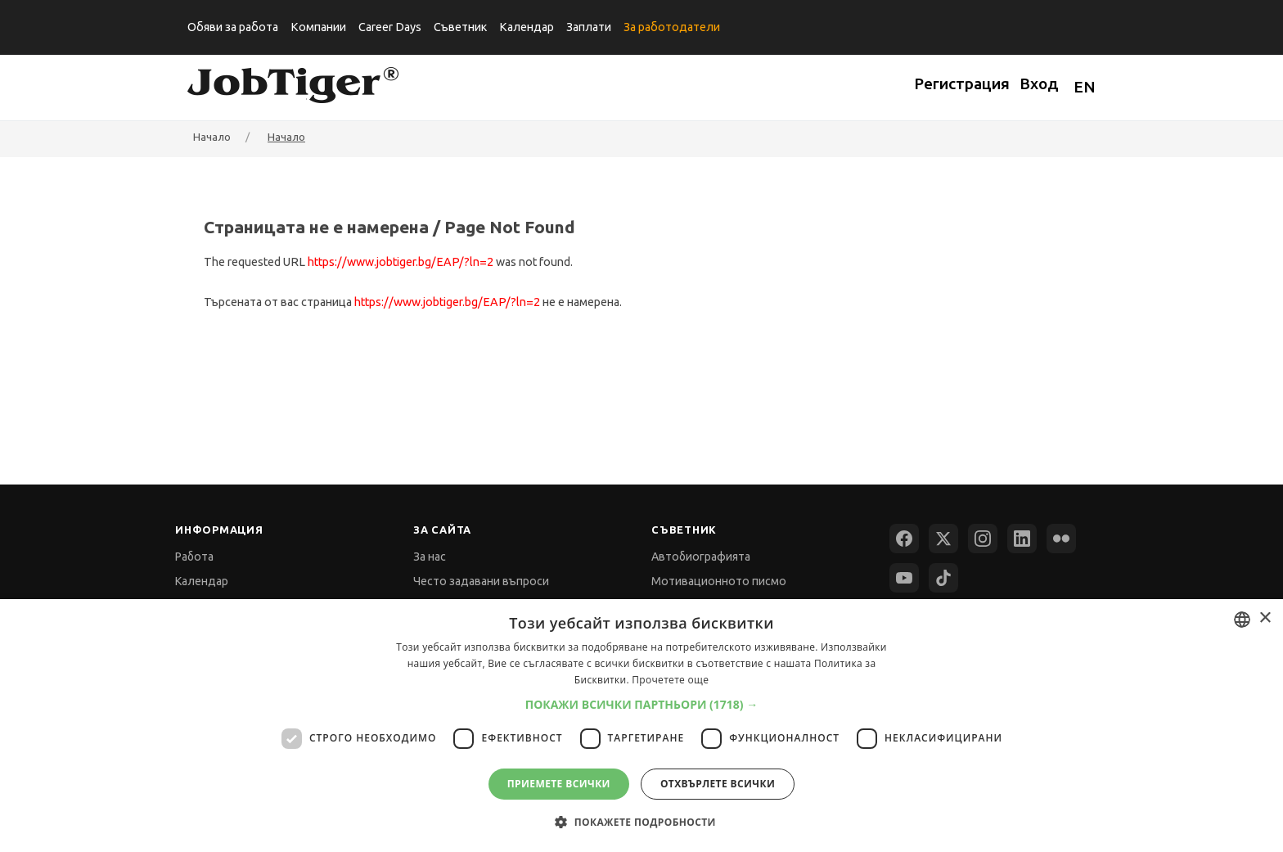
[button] (642, 704)
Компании (318, 27)
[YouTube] (904, 578)
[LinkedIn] (1022, 538)
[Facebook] (904, 538)
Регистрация (962, 83)
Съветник (460, 27)
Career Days (389, 27)
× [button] (1264, 618)
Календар (526, 27)
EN (1085, 87)
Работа (194, 556)
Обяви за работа (232, 27)
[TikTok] (943, 578)
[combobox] (1242, 619)
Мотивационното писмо (718, 581)
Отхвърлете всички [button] (717, 784)
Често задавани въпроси (481, 581)
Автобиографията (700, 556)
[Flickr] (1061, 538)
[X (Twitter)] (943, 538)
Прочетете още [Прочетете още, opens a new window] (670, 680)
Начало (286, 136)
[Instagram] (982, 538)
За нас (429, 556)
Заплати (588, 27)
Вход (1039, 83)
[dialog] (641, 725)
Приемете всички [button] (558, 784)
